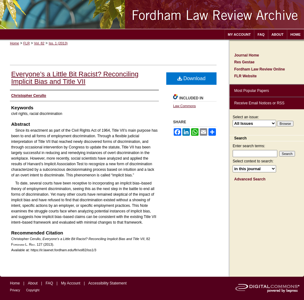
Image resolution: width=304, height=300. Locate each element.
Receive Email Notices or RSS (259, 103)
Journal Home (246, 55)
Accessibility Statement (107, 283)
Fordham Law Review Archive (152, 14)
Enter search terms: (249, 146)
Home (14, 43)
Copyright (32, 290)
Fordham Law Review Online (259, 69)
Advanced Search (250, 179)
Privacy (15, 290)
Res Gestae (244, 62)
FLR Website (245, 76)
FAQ (49, 283)
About (33, 283)
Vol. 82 (39, 43)
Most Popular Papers (251, 91)
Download (191, 78)
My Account (70, 283)
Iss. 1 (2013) (58, 43)
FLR (26, 43)
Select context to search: (253, 161)
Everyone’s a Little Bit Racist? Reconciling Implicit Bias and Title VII (74, 77)
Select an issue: (246, 117)
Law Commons (184, 106)
